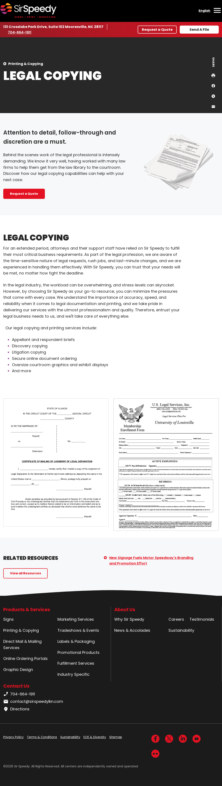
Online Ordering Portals (25, 658)
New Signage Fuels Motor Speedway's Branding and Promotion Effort (151, 560)
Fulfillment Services (75, 663)
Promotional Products (78, 652)
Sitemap (115, 737)
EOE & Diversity (94, 737)
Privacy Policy (13, 737)
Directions (16, 709)
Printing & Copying (25, 63)
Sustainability (181, 630)
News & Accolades (132, 630)
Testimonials (201, 619)
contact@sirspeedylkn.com (33, 701)
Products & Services (26, 609)
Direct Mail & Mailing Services (22, 644)
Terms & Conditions (42, 737)
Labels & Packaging (76, 641)
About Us (124, 609)
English (204, 10)
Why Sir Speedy (129, 619)
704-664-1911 (20, 32)
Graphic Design (18, 669)
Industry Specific (73, 674)
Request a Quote (157, 29)
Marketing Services (75, 619)
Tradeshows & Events (78, 630)
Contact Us (16, 686)
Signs (8, 619)
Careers (176, 619)
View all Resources (25, 573)
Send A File (199, 29)
